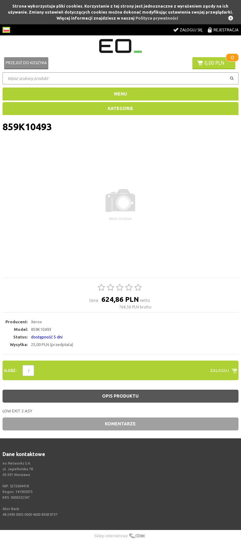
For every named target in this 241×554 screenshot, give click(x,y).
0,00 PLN (214, 63)
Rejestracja (226, 30)
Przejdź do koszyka (26, 63)
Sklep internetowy (111, 535)
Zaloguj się (191, 30)
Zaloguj (219, 370)
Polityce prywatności (157, 18)
